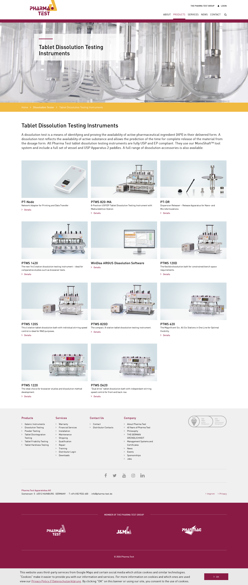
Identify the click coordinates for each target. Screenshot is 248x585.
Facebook (105, 475)
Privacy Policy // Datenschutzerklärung (56, 581)
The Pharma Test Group (202, 5)
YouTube (124, 475)
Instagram (133, 475)
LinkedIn (142, 475)
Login (224, 5)
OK (217, 576)
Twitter (115, 475)
